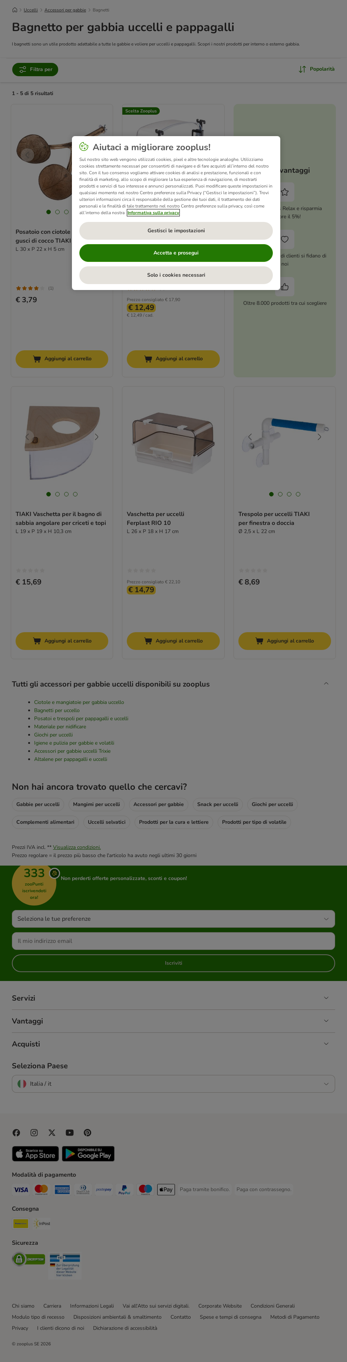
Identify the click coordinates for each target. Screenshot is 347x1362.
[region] (176, 213)
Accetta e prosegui (176, 252)
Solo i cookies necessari (176, 275)
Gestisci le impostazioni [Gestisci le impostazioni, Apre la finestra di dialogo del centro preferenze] (176, 230)
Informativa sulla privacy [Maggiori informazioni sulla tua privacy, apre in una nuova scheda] (153, 213)
